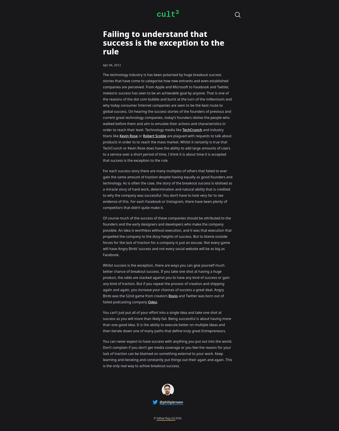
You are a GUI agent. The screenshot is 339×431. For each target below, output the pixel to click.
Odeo (152, 302)
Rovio (173, 296)
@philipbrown (171, 402)
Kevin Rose (129, 136)
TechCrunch (192, 129)
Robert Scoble (154, 136)
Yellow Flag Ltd (166, 418)
